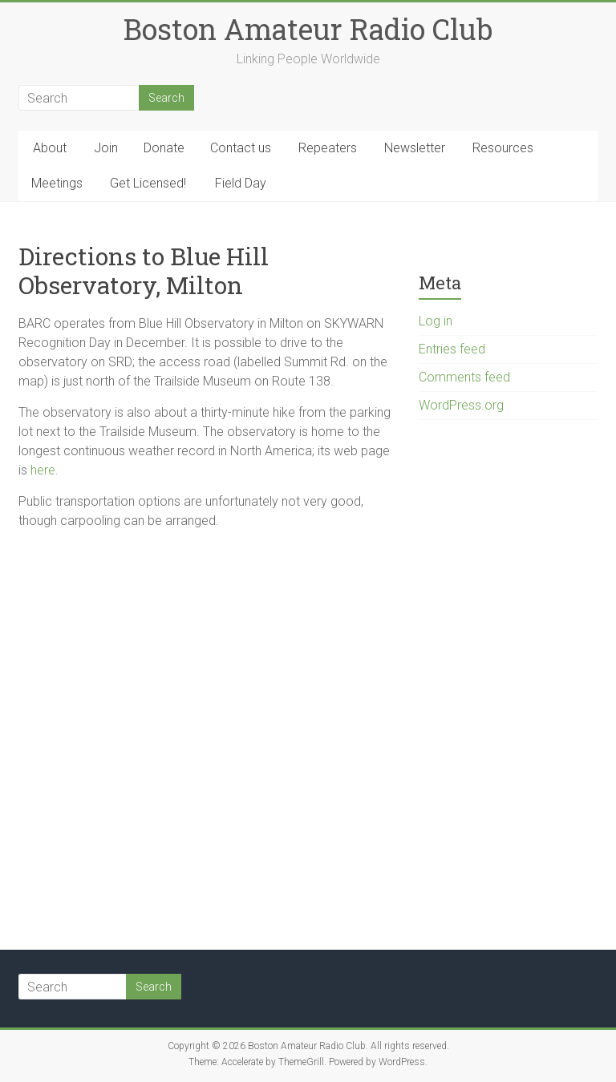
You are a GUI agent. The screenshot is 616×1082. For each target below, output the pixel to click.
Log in (435, 321)
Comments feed (464, 377)
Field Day (240, 183)
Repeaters (327, 147)
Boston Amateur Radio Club (308, 29)
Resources (502, 147)
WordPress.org (461, 405)
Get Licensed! (148, 183)
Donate (164, 147)
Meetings (57, 183)
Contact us (240, 147)
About (50, 147)
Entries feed (452, 349)
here (42, 470)
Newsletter (414, 147)
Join (106, 147)
